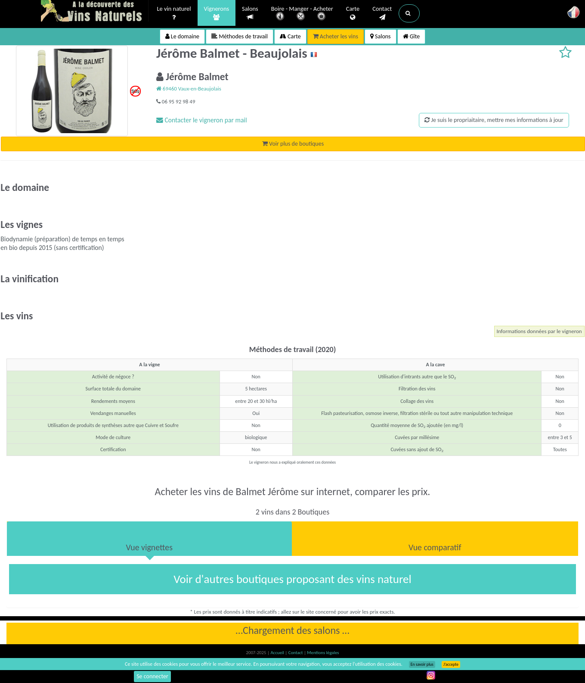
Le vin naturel (174, 13)
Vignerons (216, 13)
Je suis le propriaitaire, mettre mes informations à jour (493, 120)
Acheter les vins (335, 36)
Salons (250, 13)
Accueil (277, 652)
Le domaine (182, 36)
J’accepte (450, 664)
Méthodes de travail (239, 36)
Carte (352, 13)
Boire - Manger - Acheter (302, 14)
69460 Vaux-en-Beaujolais (188, 88)
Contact (382, 13)
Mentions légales (323, 652)
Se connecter (152, 676)
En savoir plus (422, 664)
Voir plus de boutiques (293, 143)
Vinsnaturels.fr (95, 11)
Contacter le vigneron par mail (201, 120)
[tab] (149, 538)
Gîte (411, 36)
